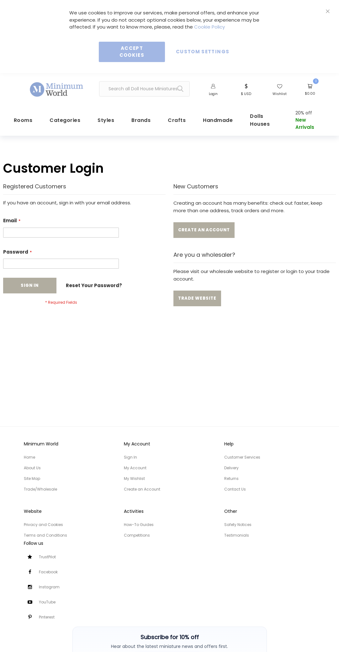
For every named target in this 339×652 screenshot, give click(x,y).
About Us (32, 468)
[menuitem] (61, 123)
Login (213, 93)
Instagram (49, 587)
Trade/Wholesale (40, 489)
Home (29, 457)
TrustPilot (47, 557)
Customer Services (242, 457)
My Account (135, 468)
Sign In (130, 457)
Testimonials (236, 535)
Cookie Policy (209, 27)
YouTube (47, 602)
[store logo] (57, 86)
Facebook (48, 572)
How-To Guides (139, 524)
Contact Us (235, 489)
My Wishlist (134, 478)
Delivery (231, 468)
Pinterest (47, 617)
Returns (231, 478)
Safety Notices (238, 524)
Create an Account (142, 489)
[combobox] (144, 89)
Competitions (137, 535)
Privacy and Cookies (43, 524)
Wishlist (280, 93)
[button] (246, 89)
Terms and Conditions (45, 535)
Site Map (32, 478)
